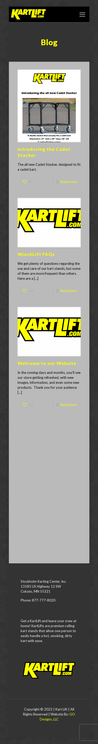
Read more (68, 182)
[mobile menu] (82, 14)
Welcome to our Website (47, 363)
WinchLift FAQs (36, 254)
